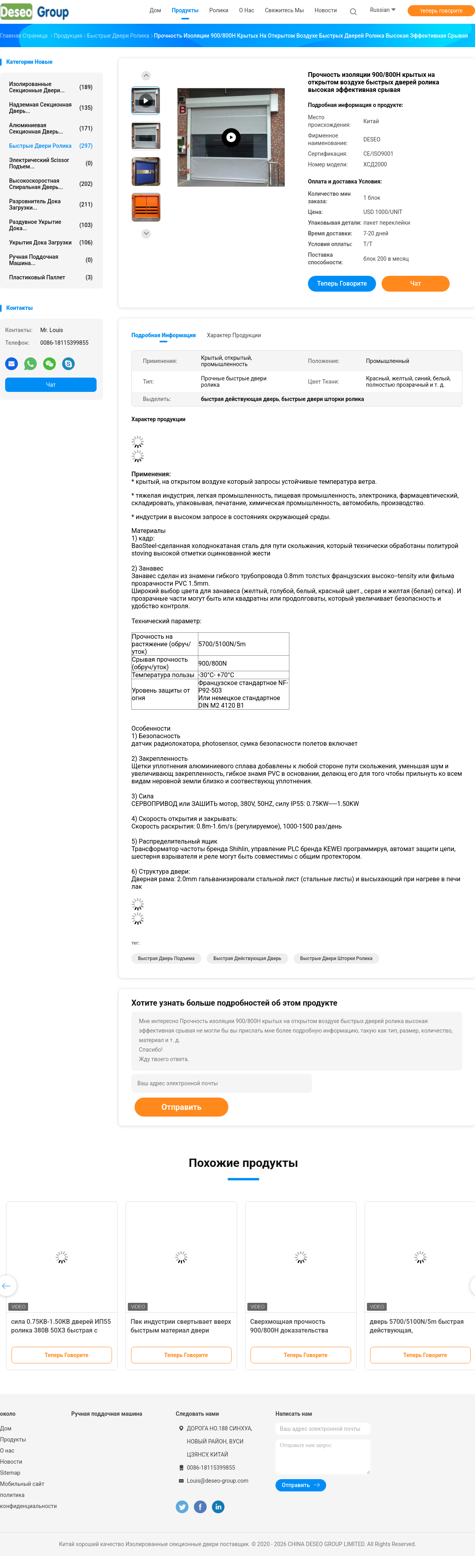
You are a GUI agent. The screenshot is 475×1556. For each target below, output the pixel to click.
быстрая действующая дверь (247, 958)
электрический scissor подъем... (51, 163)
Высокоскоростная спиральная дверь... (51, 184)
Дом (5, 1428)
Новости (11, 1462)
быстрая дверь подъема (166, 958)
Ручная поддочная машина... (51, 260)
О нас (7, 1450)
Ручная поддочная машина (106, 1414)
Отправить (181, 1107)
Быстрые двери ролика (51, 146)
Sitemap (10, 1473)
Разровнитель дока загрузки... (51, 204)
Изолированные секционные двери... (51, 87)
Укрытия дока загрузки (51, 242)
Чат (51, 385)
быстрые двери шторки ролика (336, 958)
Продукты (13, 1439)
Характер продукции (234, 335)
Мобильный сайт (22, 1484)
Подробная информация (163, 335)
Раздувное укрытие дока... (51, 225)
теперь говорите (441, 11)
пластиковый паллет (51, 277)
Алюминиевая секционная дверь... (51, 128)
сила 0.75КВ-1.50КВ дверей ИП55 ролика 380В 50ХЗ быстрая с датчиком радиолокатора (61, 1330)
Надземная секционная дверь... (51, 107)
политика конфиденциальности (27, 1500)
